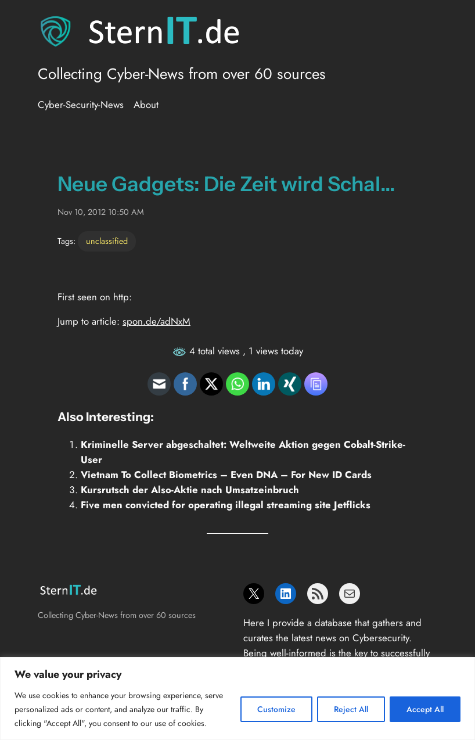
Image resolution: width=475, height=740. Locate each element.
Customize (276, 709)
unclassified (107, 241)
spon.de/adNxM (156, 321)
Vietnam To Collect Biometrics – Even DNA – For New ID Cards (226, 475)
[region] (237, 698)
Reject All (351, 709)
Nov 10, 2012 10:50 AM (100, 212)
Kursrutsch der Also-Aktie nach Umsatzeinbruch (190, 490)
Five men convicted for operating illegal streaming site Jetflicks (225, 505)
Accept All (425, 709)
